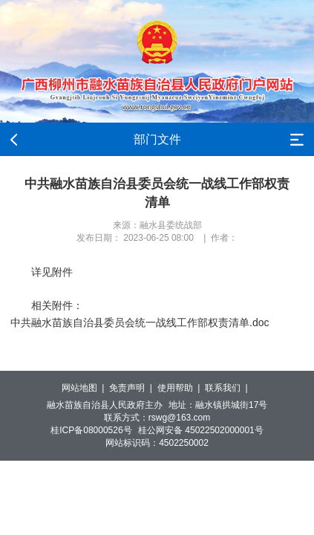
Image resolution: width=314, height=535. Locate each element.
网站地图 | (85, 388)
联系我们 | (228, 388)
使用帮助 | (181, 388)
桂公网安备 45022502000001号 (201, 430)
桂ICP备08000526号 (90, 430)
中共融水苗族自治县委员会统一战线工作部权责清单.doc (139, 322)
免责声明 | (133, 388)
